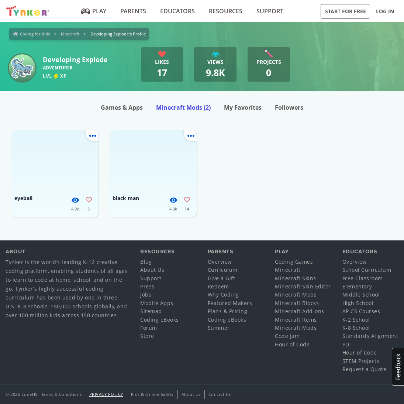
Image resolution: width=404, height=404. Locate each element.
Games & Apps (122, 107)
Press (147, 286)
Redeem (218, 286)
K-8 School (356, 327)
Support (269, 11)
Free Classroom (362, 278)
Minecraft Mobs (296, 294)
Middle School (361, 294)
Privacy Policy (106, 394)
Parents (133, 11)
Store (147, 335)
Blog (146, 261)
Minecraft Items (296, 319)
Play (93, 11)
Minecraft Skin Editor (303, 286)
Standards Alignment (370, 335)
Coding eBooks (159, 319)
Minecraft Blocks (297, 303)
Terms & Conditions (61, 394)
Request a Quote (364, 369)
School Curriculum (366, 269)
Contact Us (219, 394)
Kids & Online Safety (152, 394)
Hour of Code (292, 344)
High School (358, 303)
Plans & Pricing (228, 311)
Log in (385, 11)
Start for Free (345, 11)
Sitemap (151, 311)
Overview (220, 261)
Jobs (145, 294)
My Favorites (243, 107)
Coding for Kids (35, 34)
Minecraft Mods (183, 107)
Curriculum (223, 269)
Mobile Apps (156, 303)
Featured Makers (230, 303)
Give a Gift (221, 278)
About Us (152, 269)
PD (345, 344)
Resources (225, 11)
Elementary (357, 286)
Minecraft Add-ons (299, 311)
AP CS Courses (361, 311)
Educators (177, 11)
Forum (148, 327)
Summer (219, 327)
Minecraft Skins (295, 278)
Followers (289, 107)
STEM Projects (361, 360)
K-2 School (356, 319)
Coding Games (294, 261)
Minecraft (70, 34)
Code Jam (287, 335)
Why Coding (223, 294)
